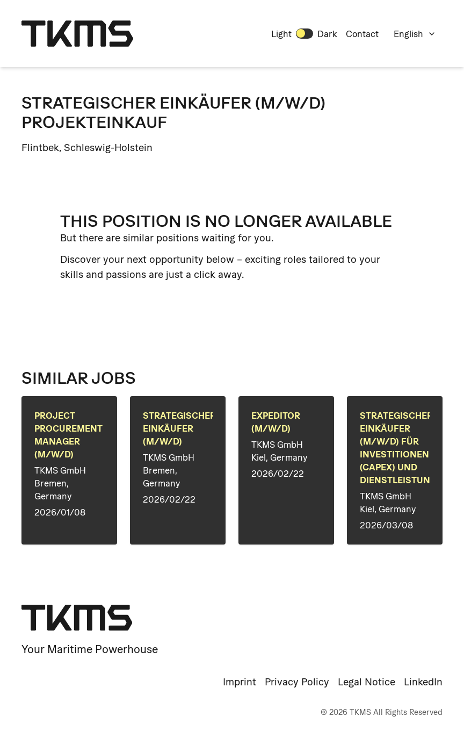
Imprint (239, 681)
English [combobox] (415, 34)
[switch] (304, 33)
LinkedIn (423, 681)
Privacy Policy (297, 681)
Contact (362, 34)
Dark (327, 34)
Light (281, 34)
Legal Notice (366, 681)
